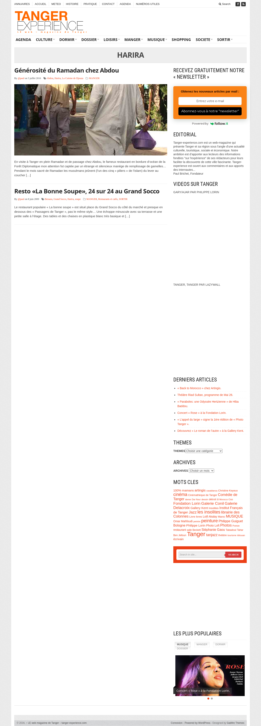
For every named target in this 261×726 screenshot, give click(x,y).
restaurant (179, 529)
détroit (212, 499)
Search (224, 4)
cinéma (180, 494)
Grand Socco (60, 199)
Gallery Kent (199, 508)
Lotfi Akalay (210, 516)
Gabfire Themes (235, 723)
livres (199, 516)
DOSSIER (89, 39)
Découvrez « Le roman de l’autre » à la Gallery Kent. (210, 430)
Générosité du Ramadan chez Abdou (66, 70)
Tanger (196, 534)
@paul (21, 78)
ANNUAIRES (22, 4)
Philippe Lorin (195, 525)
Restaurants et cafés (108, 199)
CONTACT (108, 4)
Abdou (50, 78)
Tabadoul (231, 530)
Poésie (236, 525)
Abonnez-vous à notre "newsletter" (210, 111)
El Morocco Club (225, 499)
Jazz (193, 512)
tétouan (241, 535)
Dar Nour (196, 499)
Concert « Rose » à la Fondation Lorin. (201, 412)
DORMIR (66, 39)
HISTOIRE (72, 4)
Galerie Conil (212, 503)
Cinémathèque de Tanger (202, 495)
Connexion (176, 723)
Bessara (48, 199)
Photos (226, 525)
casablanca (211, 490)
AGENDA (125, 4)
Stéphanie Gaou (213, 529)
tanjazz (212, 535)
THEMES (179, 451)
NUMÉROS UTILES (148, 4)
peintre (196, 521)
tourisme (232, 535)
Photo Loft (212, 525)
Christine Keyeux (228, 490)
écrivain (178, 539)
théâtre (222, 535)
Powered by (210, 123)
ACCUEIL (40, 4)
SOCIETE (203, 39)
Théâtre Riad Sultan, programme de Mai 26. (205, 395)
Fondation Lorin (186, 503)
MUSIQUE (156, 39)
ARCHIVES (180, 470)
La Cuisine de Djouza (72, 78)
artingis (200, 490)
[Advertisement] (210, 596)
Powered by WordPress (197, 723)
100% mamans (183, 490)
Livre (192, 516)
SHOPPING (181, 39)
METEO (56, 4)
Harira (57, 78)
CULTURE (44, 39)
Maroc (221, 516)
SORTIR (223, 39)
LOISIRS (110, 39)
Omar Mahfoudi (183, 521)
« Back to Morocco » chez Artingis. (199, 388)
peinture (209, 520)
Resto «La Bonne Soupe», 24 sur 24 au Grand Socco (86, 191)
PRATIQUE (90, 4)
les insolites (208, 511)
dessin (204, 499)
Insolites (214, 508)
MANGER (132, 39)
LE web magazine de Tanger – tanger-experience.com (56, 723)
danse (188, 499)
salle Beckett (194, 530)
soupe (78, 199)
